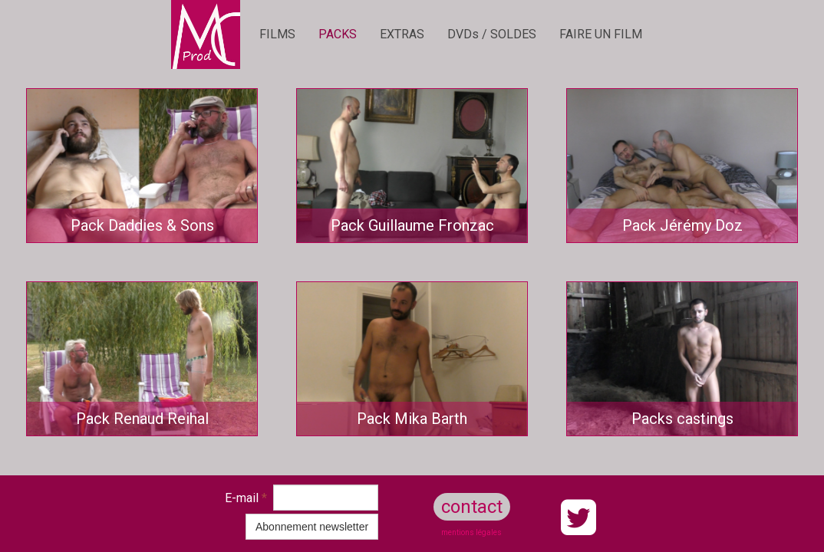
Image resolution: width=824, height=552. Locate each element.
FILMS (277, 34)
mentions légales (471, 532)
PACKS (337, 34)
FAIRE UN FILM (600, 34)
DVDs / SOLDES (491, 34)
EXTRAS (402, 34)
